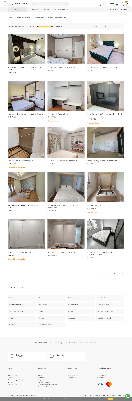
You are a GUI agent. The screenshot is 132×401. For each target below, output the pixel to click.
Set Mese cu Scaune (16, 311)
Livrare (10, 377)
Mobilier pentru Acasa (23, 17)
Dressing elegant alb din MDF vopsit (61, 253)
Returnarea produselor (16, 380)
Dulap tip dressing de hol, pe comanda (23, 253)
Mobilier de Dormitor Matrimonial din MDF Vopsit (26, 69)
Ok (111, 399)
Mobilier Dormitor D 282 (96, 207)
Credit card (101, 377)
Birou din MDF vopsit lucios (58, 115)
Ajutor (115, 9)
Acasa (10, 17)
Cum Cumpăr (12, 375)
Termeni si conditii (44, 382)
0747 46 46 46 (108, 3)
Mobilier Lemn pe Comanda (18, 298)
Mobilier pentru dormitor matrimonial (102, 68)
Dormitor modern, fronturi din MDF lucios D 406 (105, 116)
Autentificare (72, 375)
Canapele (71, 318)
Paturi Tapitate (73, 298)
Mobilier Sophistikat (16, 304)
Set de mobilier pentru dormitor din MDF (63, 162)
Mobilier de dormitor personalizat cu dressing (25, 115)
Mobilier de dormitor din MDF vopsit (61, 68)
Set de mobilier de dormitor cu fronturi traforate (26, 208)
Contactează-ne (43, 387)
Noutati (12, 324)
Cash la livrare (102, 375)
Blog (39, 380)
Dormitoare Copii (45, 324)
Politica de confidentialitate (47, 384)
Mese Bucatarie (103, 304)
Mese (11, 318)
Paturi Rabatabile (45, 298)
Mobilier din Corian (104, 298)
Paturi (41, 311)
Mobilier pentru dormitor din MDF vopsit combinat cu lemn (66, 208)
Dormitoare (39, 17)
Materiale (35, 9)
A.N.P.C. (10, 382)
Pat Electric (43, 304)
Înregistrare (72, 377)
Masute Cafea (73, 304)
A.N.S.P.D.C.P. (12, 384)
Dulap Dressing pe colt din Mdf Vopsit (102, 162)
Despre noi (41, 377)
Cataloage (46, 9)
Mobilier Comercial (104, 318)
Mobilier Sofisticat (61, 9)
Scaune (41, 318)
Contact (124, 9)
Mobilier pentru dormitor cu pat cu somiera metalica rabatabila (105, 254)
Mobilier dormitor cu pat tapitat (20, 162)
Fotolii (70, 311)
